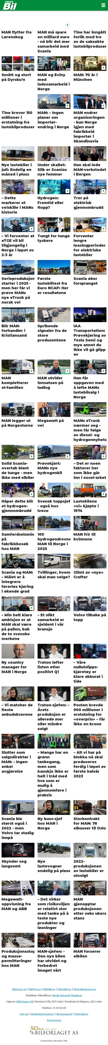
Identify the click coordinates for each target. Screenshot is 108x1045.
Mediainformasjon (42, 1014)
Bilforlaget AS (24, 1001)
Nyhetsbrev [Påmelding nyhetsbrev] (81, 1014)
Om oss (24, 1014)
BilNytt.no (35, 989)
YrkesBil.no (64, 989)
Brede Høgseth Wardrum (67, 995)
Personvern (54, 1020)
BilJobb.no (49, 989)
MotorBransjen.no (85, 989)
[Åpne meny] (103, 5)
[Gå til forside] (49, 5)
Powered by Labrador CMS (54, 1041)
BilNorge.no (19, 989)
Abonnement (64, 1014)
